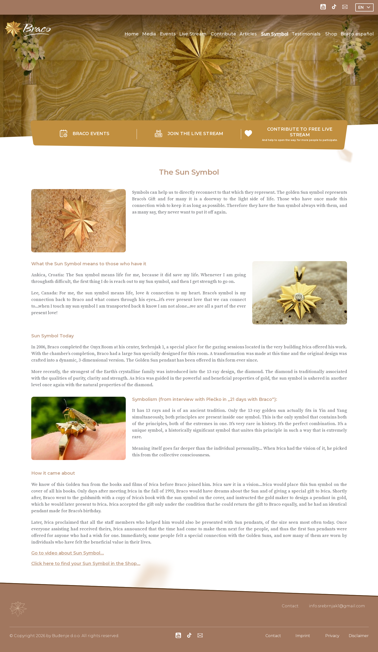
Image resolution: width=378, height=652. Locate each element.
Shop (331, 34)
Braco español (357, 34)
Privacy (332, 635)
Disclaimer (359, 635)
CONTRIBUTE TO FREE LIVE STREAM (300, 132)
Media (149, 34)
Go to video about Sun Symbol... (67, 553)
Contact (273, 635)
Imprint (302, 635)
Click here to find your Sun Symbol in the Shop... (85, 563)
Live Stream (192, 34)
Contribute (223, 34)
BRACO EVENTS (91, 133)
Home (132, 34)
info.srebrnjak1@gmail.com (337, 606)
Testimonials (306, 34)
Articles (248, 34)
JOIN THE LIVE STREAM (195, 133)
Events (168, 34)
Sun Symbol (274, 34)
